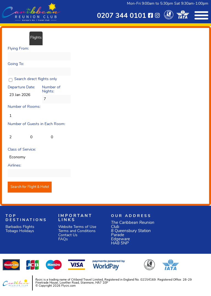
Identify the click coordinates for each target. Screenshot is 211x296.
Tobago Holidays (19, 231)
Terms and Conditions (77, 231)
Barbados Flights (19, 227)
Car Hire (65, 38)
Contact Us (67, 235)
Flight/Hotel (17, 38)
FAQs (63, 239)
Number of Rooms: (24, 107)
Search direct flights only (35, 79)
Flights (36, 38)
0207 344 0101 (121, 16)
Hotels (49, 38)
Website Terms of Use (77, 227)
